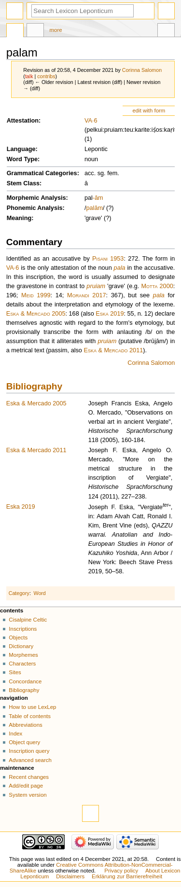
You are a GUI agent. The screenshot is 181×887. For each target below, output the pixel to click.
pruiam (95, 286)
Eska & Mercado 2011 (113, 350)
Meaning (19, 218)
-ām (98, 197)
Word (40, 593)
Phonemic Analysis (35, 208)
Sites (15, 672)
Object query (24, 742)
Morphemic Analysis (36, 197)
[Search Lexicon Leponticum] (82, 10)
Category (19, 593)
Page (15, 31)
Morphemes (23, 655)
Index (15, 733)
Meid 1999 (35, 295)
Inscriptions (23, 629)
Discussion (35, 31)
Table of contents (30, 716)
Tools (166, 31)
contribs (46, 76)
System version (27, 795)
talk (29, 76)
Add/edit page (26, 786)
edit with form (148, 110)
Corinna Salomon (151, 363)
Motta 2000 (157, 286)
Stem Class (23, 183)
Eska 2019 (110, 313)
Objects (18, 637)
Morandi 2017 (86, 295)
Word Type (22, 159)
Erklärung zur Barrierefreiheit (127, 876)
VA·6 (90, 120)
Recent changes (29, 777)
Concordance (25, 681)
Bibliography (34, 386)
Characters (22, 663)
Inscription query (29, 751)
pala (119, 267)
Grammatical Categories (42, 173)
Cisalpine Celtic (28, 620)
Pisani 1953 (108, 258)
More (56, 30)
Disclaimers (70, 876)
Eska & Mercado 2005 (36, 313)
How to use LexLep (32, 707)
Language (21, 149)
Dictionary (21, 646)
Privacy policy (121, 870)
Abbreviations (25, 725)
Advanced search (30, 760)
